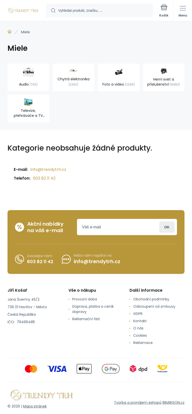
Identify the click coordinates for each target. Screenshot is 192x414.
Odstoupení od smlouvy (154, 306)
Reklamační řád (86, 318)
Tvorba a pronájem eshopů (138, 402)
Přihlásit (166, 227)
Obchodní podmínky (151, 299)
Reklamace (143, 342)
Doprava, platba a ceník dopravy (93, 309)
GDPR (137, 313)
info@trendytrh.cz (48, 169)
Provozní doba (84, 299)
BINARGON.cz (173, 402)
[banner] (23, 11)
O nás (138, 328)
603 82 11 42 (44, 178)
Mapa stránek (35, 406)
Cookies (140, 335)
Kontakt (140, 320)
